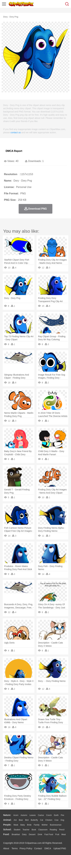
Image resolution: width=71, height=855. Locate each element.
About (6, 848)
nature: (7, 815)
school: (7, 829)
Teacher (26, 830)
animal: (7, 820)
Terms (15, 848)
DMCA (47, 848)
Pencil (61, 830)
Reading (53, 830)
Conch (49, 815)
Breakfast (16, 834)
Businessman (56, 825)
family (36, 825)
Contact (38, 848)
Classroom (42, 830)
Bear (21, 820)
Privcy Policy (26, 848)
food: (6, 834)
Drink (40, 834)
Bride (29, 825)
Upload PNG (59, 848)
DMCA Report (14, 151)
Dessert (32, 834)
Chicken (48, 820)
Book (34, 830)
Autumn (24, 815)
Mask (15, 825)
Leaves (32, 815)
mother (45, 825)
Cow (56, 820)
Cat (41, 820)
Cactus (41, 815)
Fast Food (48, 834)
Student (17, 830)
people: (7, 824)
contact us (15, 132)
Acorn (15, 815)
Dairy (24, 834)
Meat (63, 834)
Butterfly (34, 820)
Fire (62, 815)
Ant (15, 820)
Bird (26, 820)
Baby (22, 825)
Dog (62, 820)
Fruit (57, 834)
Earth (56, 815)
